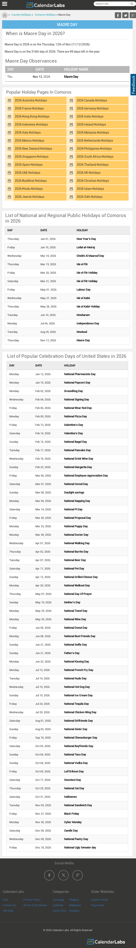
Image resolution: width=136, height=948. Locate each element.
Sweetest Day (72, 779)
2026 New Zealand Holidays (33, 148)
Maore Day (71, 76)
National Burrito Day (76, 551)
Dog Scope (97, 905)
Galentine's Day (73, 424)
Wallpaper (75, 905)
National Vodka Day (76, 763)
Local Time (59, 910)
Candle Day (71, 830)
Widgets (74, 899)
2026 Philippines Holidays (94, 148)
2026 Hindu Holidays (29, 188)
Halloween (70, 796)
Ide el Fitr (82, 264)
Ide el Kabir (83, 298)
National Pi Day (73, 509)
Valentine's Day (73, 433)
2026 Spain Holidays (29, 164)
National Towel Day (75, 610)
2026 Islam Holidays (90, 188)
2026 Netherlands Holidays (95, 140)
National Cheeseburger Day (80, 737)
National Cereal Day (76, 484)
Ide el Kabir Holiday (88, 306)
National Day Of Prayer (78, 594)
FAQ (5, 899)
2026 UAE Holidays (27, 172)
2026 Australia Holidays (31, 100)
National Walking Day (77, 543)
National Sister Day (75, 729)
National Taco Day (75, 754)
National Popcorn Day (77, 382)
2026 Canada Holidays (92, 100)
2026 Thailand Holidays (93, 164)
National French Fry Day (78, 670)
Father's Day (72, 653)
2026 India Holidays (90, 116)
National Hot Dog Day (77, 686)
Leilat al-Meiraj (86, 247)
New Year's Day (86, 238)
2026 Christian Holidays (93, 180)
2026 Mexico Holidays (29, 140)
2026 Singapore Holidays (31, 156)
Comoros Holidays (45, 14)
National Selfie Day (75, 644)
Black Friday (71, 813)
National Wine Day (75, 619)
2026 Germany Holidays (93, 108)
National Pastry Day (76, 839)
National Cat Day (74, 788)
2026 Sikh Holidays (90, 196)
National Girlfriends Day (78, 720)
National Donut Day (75, 627)
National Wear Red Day (78, 408)
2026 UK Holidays (88, 172)
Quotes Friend (99, 899)
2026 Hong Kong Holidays (32, 116)
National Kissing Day (76, 661)
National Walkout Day (77, 585)
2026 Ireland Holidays (91, 124)
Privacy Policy (32, 899)
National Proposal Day (77, 517)
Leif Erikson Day (74, 771)
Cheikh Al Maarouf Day (90, 255)
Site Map (8, 910)
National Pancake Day (77, 450)
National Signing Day (76, 399)
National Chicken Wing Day (80, 712)
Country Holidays (21, 14)
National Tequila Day (76, 703)
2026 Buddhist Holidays (31, 180)
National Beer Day (75, 560)
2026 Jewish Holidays (29, 196)
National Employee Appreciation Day (86, 475)
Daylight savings (74, 492)
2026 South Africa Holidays (95, 156)
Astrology (58, 899)
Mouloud (82, 331)
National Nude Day (75, 678)
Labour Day (84, 289)
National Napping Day (77, 501)
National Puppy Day (76, 526)
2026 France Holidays (29, 108)
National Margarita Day (78, 467)
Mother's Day (72, 602)
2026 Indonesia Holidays (31, 124)
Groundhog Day (73, 391)
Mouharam (83, 315)
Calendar (58, 905)
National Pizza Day (75, 416)
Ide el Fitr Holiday (87, 272)
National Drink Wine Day (78, 458)
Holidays (74, 910)
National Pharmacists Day (80, 374)
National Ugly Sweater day (80, 847)
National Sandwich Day (78, 805)
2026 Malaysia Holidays (93, 132)
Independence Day (88, 323)
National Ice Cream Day (78, 695)
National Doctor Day (76, 534)
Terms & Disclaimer (35, 905)
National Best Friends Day (79, 636)
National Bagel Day (75, 441)
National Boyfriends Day (78, 746)
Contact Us (9, 905)
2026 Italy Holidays (28, 132)
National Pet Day (74, 568)
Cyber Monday (73, 822)
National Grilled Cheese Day (81, 577)
